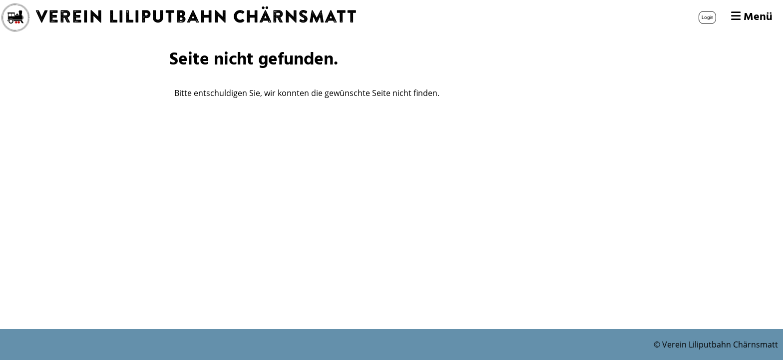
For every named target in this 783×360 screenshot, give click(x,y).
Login (707, 18)
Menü (752, 18)
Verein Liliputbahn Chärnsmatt (196, 18)
